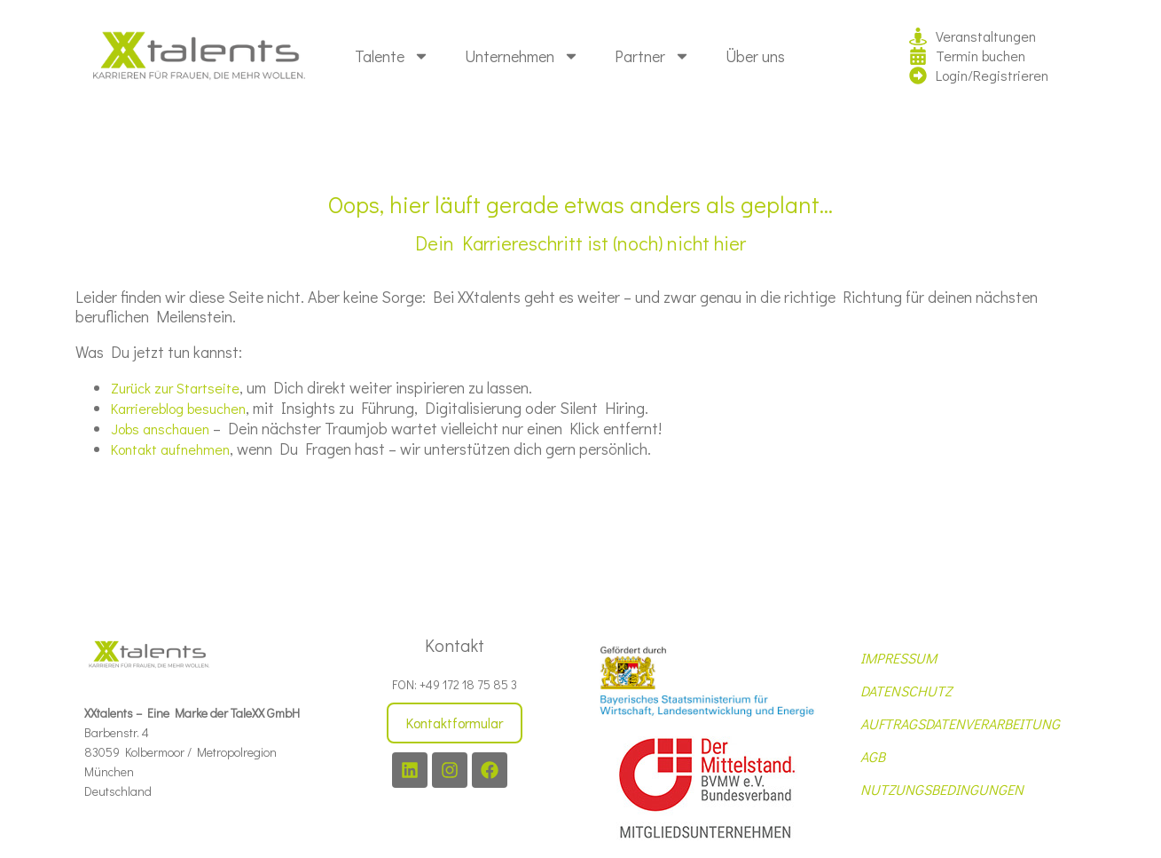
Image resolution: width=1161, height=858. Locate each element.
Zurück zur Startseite (175, 387)
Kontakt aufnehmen (170, 449)
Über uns (755, 56)
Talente (392, 56)
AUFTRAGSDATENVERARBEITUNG (960, 723)
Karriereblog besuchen (178, 408)
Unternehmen (522, 56)
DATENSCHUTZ (906, 690)
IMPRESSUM (898, 657)
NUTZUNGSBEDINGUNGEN (942, 789)
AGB (872, 756)
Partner (652, 56)
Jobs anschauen (160, 428)
